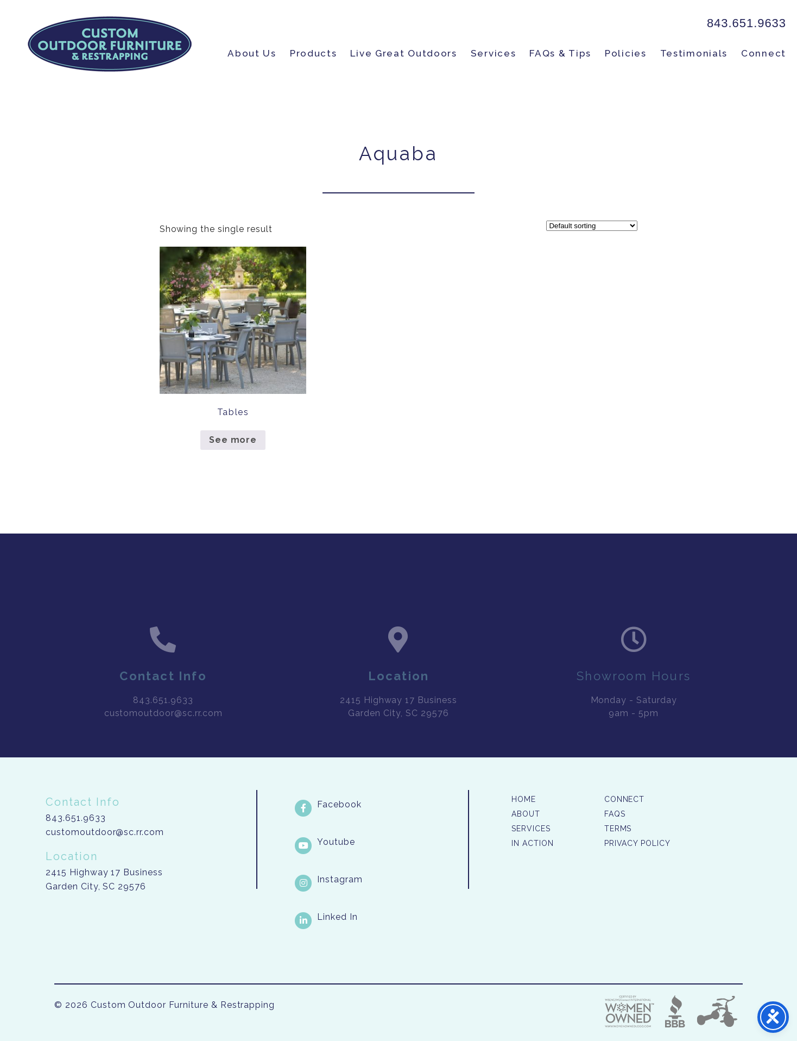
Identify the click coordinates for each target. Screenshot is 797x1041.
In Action (532, 843)
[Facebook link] (380, 804)
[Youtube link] (380, 842)
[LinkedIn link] (380, 917)
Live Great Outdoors (403, 53)
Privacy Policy (637, 843)
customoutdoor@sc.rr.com (105, 832)
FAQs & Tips (560, 53)
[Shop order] (591, 226)
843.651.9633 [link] (746, 23)
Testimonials (694, 53)
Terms (618, 828)
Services (493, 53)
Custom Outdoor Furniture (109, 44)
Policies (626, 53)
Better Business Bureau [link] (675, 1011)
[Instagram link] (380, 879)
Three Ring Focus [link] (716, 1011)
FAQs (614, 814)
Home (523, 799)
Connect (763, 53)
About (525, 814)
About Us (251, 53)
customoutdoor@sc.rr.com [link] (163, 727)
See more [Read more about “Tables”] (233, 440)
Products (313, 53)
